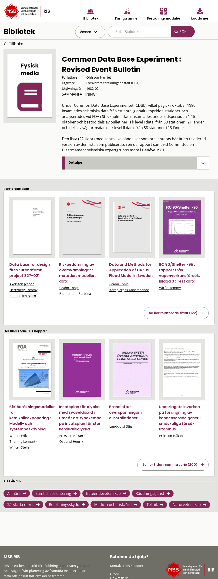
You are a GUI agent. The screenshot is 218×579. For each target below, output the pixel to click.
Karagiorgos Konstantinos (129, 290)
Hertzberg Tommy (23, 290)
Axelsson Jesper (22, 284)
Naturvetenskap (187, 504)
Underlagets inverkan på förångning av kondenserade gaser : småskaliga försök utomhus (180, 418)
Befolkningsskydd (64, 504)
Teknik (152, 504)
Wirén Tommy (170, 288)
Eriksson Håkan (71, 435)
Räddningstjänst (150, 493)
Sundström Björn (23, 295)
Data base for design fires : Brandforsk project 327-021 (29, 270)
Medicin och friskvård (113, 504)
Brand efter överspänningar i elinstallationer (125, 412)
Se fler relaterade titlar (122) (173, 313)
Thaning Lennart (22, 441)
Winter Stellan (21, 447)
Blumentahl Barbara (75, 293)
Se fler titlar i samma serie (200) (170, 464)
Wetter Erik (18, 435)
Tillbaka (16, 44)
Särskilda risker (20, 504)
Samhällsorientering (53, 493)
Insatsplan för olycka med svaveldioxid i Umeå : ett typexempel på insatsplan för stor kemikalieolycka (80, 418)
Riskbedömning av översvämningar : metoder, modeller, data (77, 273)
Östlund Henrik (71, 441)
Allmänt (14, 493)
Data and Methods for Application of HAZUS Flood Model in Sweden (131, 270)
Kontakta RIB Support (126, 565)
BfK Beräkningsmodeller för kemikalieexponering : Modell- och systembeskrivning (32, 418)
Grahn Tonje (69, 288)
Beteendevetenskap (103, 493)
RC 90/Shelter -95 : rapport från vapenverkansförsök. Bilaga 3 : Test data (179, 273)
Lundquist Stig (120, 426)
